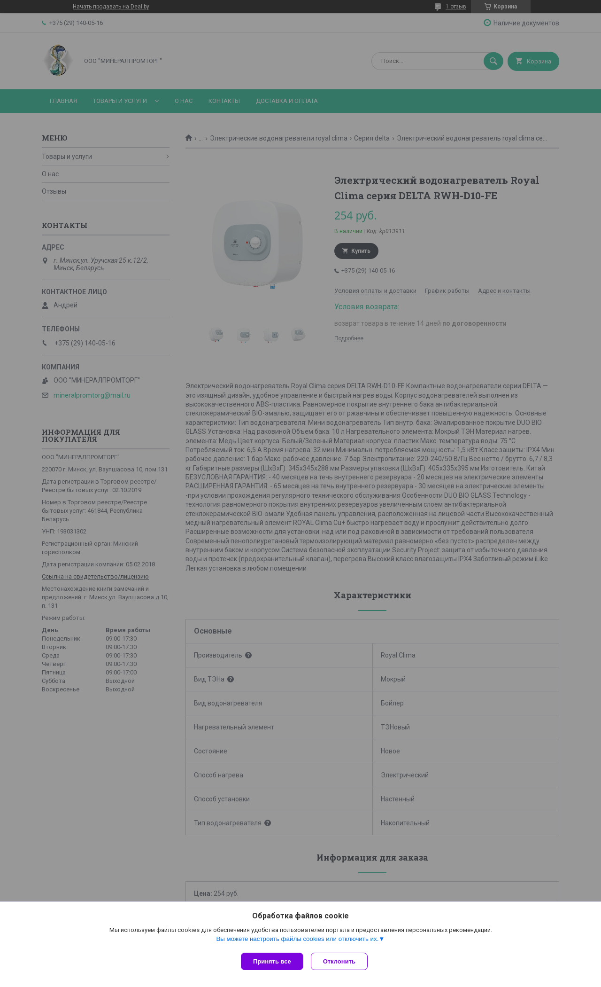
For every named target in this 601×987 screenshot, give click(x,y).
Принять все (272, 961)
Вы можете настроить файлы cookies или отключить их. (297, 940)
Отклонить (341, 961)
